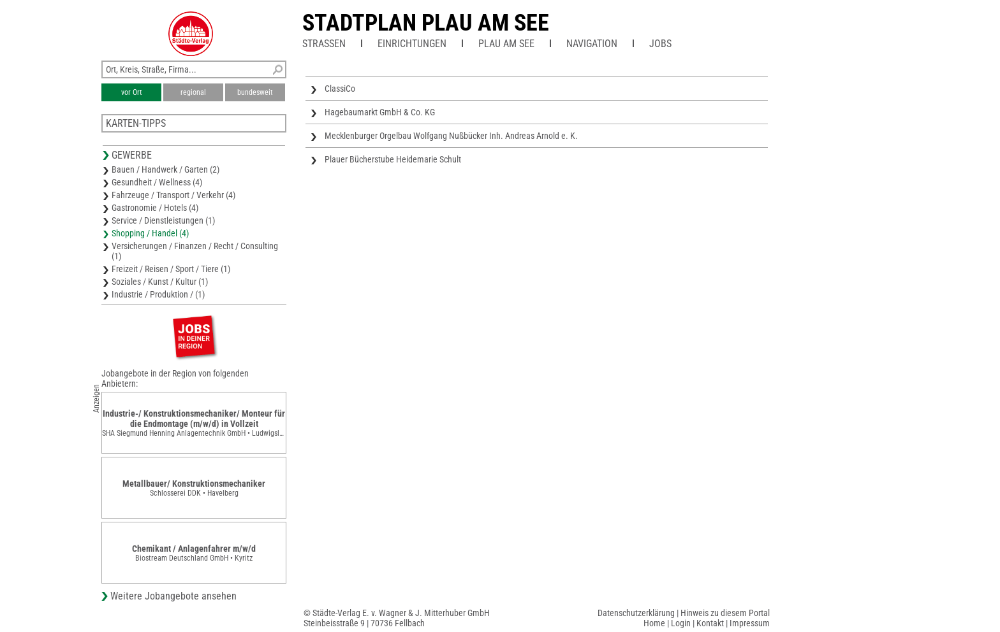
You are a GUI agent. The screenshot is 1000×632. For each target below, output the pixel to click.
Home (654, 623)
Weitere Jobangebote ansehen (173, 596)
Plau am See (506, 44)
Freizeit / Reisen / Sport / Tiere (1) (171, 269)
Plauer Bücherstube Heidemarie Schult (393, 159)
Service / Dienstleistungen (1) (163, 220)
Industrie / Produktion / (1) (158, 294)
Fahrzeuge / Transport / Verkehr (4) (173, 195)
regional (193, 92)
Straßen (324, 44)
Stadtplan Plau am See (425, 23)
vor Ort (131, 92)
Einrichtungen (412, 44)
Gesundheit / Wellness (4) (157, 182)
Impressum (750, 623)
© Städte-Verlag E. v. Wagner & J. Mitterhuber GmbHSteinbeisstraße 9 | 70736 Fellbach (397, 618)
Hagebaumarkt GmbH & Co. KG (380, 112)
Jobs (660, 44)
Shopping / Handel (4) (150, 233)
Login (681, 623)
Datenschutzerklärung (636, 613)
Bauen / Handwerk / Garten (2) (165, 169)
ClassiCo (340, 88)
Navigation (591, 44)
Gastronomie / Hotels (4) (155, 208)
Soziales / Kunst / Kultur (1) (160, 281)
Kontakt (710, 623)
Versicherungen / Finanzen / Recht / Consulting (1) (195, 251)
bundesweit (255, 92)
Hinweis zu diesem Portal (725, 613)
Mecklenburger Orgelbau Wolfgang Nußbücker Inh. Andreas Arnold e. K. (451, 136)
